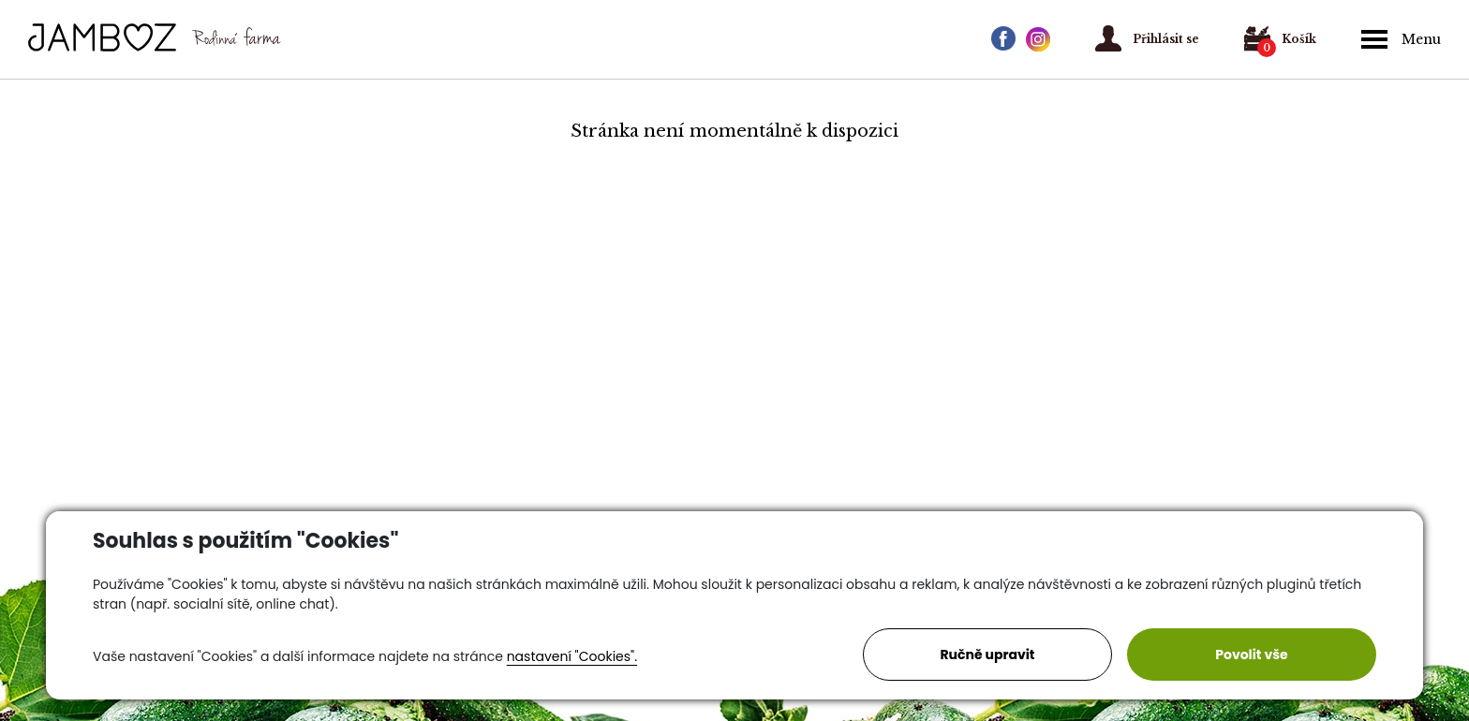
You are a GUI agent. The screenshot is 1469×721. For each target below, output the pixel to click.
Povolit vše (1251, 654)
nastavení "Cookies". (572, 656)
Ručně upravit (987, 654)
